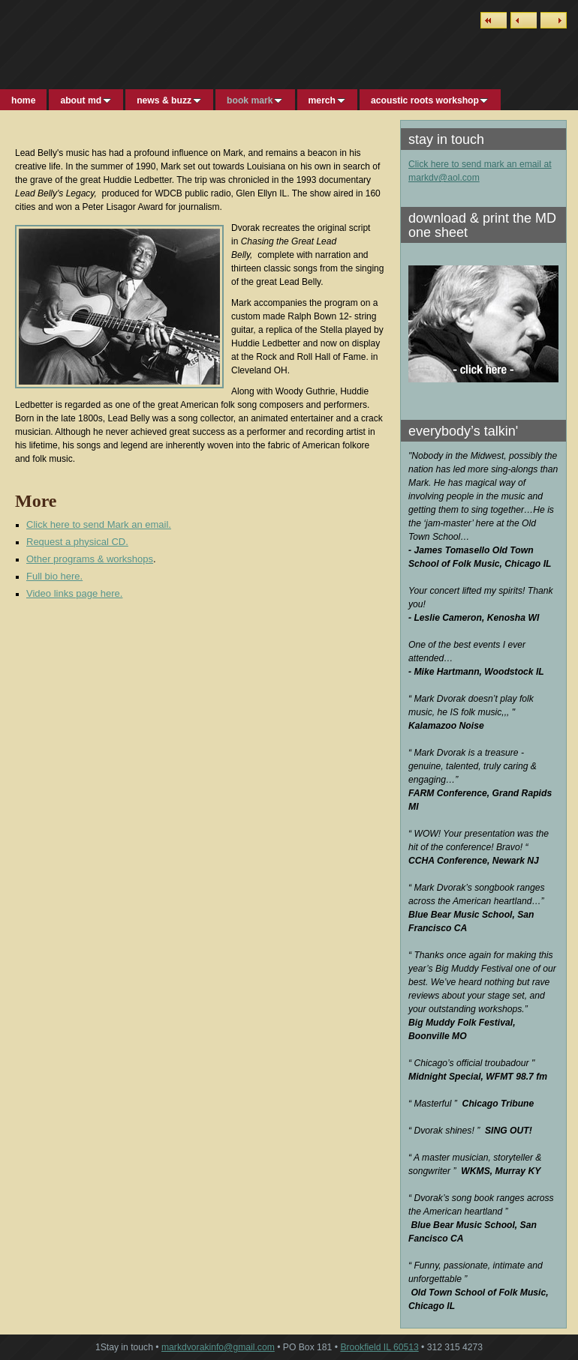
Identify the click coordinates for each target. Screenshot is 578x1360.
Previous (523, 20)
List (493, 20)
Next (553, 20)
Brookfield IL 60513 (379, 1347)
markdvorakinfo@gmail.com (218, 1347)
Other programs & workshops (89, 559)
